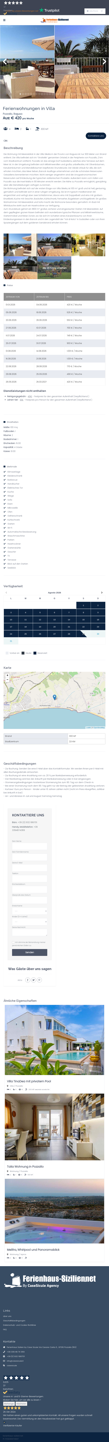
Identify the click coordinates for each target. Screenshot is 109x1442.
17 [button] (63, 94)
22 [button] (77, 94)
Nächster (21, 1403)
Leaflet (88, 727)
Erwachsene (29, 908)
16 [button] (61, 94)
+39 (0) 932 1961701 (27, 822)
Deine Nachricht (29, 931)
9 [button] (42, 94)
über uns (7, 1316)
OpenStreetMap (99, 727)
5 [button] (31, 94)
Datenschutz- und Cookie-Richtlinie (19, 1325)
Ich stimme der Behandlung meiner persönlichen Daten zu (28, 944)
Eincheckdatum (29, 886)
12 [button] (50, 94)
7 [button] (36, 94)
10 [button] (44, 94)
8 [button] (39, 94)
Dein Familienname (29, 854)
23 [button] (79, 94)
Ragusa (17, 114)
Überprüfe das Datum (29, 897)
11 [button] (47, 94)
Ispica (23, 1254)
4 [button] (28, 94)
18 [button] (66, 94)
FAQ (5, 1329)
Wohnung (14, 1171)
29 (83, 634)
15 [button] (58, 94)
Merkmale (10, 466)
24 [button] (82, 94)
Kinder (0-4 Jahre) (29, 919)
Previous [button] (4, 63)
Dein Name (29, 843)
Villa (12, 1086)
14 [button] (55, 94)
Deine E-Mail (29, 865)
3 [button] (26, 94)
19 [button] (69, 94)
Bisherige (9, 1403)
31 (11, 641)
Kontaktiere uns (96, 135)
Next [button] (104, 63)
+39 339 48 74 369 (16, 1351)
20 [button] (71, 94)
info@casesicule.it (15, 1361)
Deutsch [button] (95, 11)
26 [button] (88, 94)
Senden (29, 952)
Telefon (29, 876)
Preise (8, 285)
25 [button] (85, 94)
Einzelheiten (11, 422)
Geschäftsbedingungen (14, 1320)
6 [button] (34, 94)
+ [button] (7, 676)
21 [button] (74, 94)
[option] (27, 62)
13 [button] (53, 94)
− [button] (7, 680)
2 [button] (23, 94)
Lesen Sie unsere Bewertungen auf (33, 11)
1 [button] (20, 94)
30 (98, 634)
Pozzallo (7, 114)
